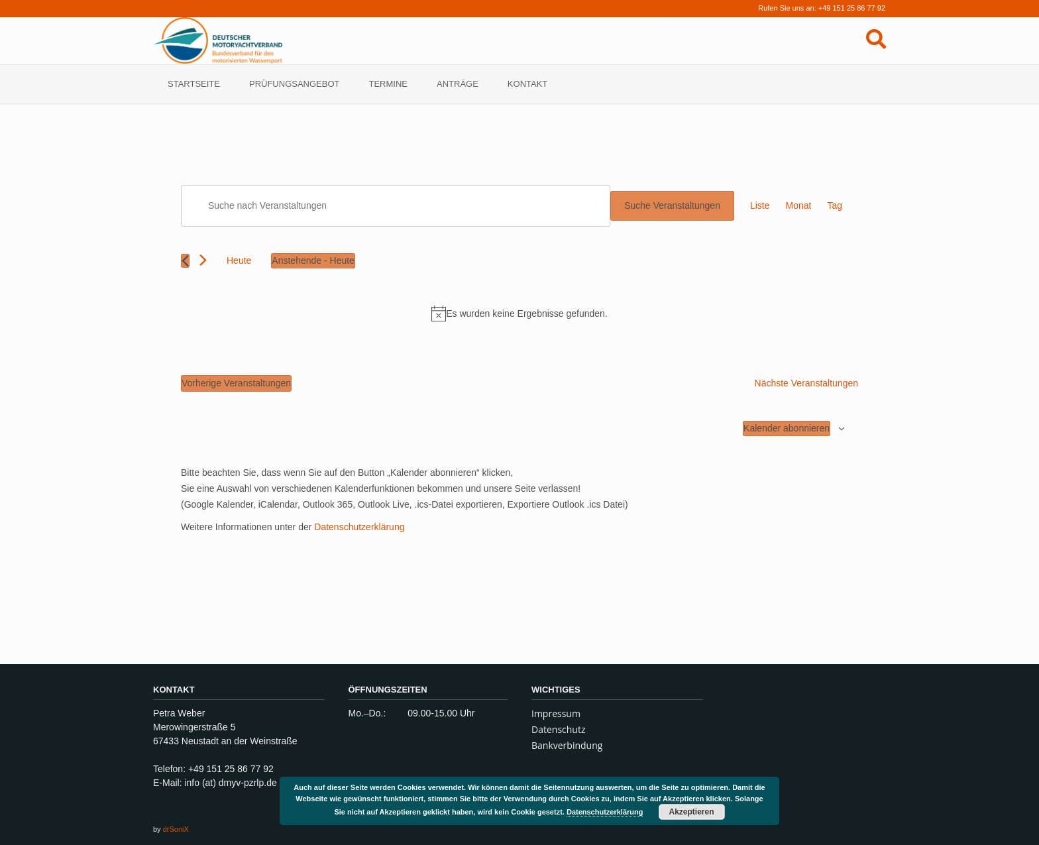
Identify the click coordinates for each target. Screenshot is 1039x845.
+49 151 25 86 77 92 (851, 8)
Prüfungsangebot (294, 84)
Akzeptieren (691, 812)
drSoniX (176, 829)
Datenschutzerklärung (359, 527)
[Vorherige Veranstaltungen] (185, 261)
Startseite (194, 84)
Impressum (555, 713)
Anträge (457, 84)
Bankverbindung (566, 745)
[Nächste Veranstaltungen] (203, 260)
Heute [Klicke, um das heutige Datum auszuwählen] (239, 260)
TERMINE (388, 84)
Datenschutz (558, 729)
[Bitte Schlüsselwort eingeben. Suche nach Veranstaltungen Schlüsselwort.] (395, 206)
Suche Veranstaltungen (672, 205)
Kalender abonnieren (786, 428)
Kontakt (527, 84)
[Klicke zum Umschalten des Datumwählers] (313, 260)
